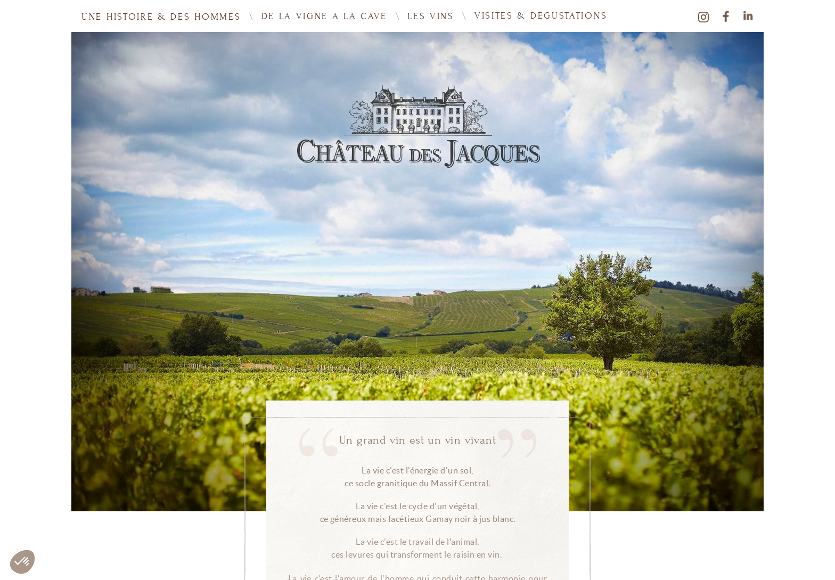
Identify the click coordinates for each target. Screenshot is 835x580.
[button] (22, 562)
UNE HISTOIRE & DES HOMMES (161, 16)
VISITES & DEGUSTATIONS (540, 15)
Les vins (430, 15)
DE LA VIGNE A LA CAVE (324, 16)
